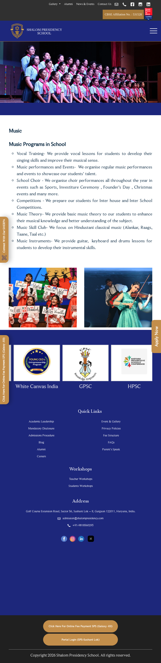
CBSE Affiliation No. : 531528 (123, 14)
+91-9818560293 (80, 525)
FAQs (111, 442)
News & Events (85, 4)
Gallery (53, 4)
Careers (41, 456)
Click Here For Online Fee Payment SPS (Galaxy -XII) (80, 626)
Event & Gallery (111, 421)
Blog (41, 442)
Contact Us (104, 4)
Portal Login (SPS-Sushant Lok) (80, 639)
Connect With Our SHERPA (4, 239)
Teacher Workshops (80, 479)
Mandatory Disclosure (41, 428)
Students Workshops (81, 486)
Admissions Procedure (41, 435)
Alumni (68, 4)
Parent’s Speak (111, 449)
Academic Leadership (41, 421)
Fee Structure (111, 435)
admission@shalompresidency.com (80, 518)
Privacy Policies (111, 428)
